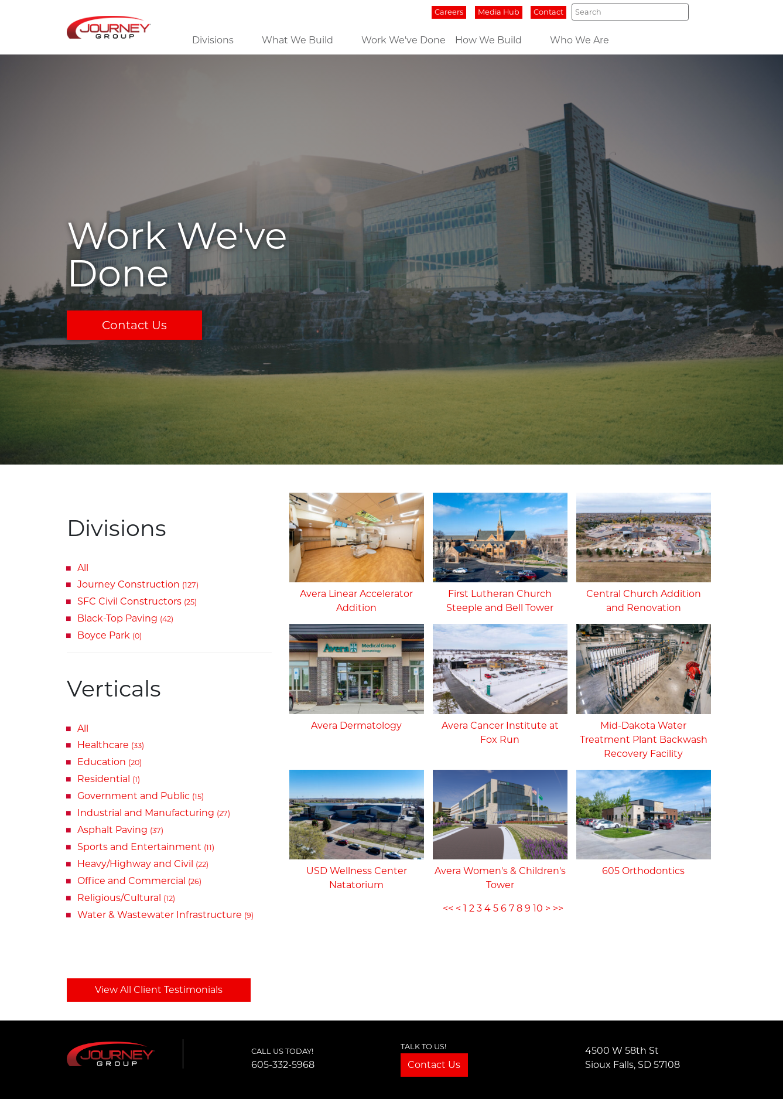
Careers (449, 12)
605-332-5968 (282, 1064)
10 (538, 908)
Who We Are (579, 40)
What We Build (297, 40)
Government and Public (140, 795)
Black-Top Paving (125, 618)
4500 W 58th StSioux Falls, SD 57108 (632, 1057)
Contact (548, 12)
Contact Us (134, 325)
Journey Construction (138, 584)
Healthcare (110, 744)
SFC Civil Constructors (137, 601)
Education (109, 761)
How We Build (488, 40)
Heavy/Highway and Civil (142, 863)
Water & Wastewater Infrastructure (165, 914)
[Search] (630, 12)
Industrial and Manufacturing (153, 812)
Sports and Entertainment (145, 846)
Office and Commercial (139, 880)
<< (448, 908)
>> (558, 908)
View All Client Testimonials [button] (159, 989)
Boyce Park (109, 635)
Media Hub (498, 12)
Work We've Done (403, 40)
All (82, 568)
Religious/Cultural (126, 897)
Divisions (213, 40)
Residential (108, 778)
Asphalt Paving (120, 829)
